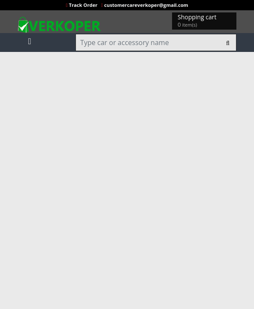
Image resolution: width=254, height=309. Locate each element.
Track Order (82, 5)
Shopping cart (198, 21)
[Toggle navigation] (30, 39)
